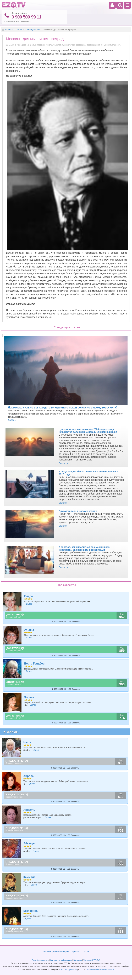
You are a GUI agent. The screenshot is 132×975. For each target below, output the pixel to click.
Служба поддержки (40, 960)
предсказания (93, 45)
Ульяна (29, 629)
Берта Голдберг (35, 663)
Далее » (12, 420)
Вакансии (77, 960)
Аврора (28, 776)
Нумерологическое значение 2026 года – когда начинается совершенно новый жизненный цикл (88, 430)
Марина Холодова (17, 45)
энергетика (69, 45)
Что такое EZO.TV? (91, 960)
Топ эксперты (10, 731)
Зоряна (29, 697)
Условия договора (69, 969)
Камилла (29, 877)
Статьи (19, 29)
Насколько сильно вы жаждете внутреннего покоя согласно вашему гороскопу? (63, 407)
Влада (28, 596)
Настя (27, 742)
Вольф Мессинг (37, 45)
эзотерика (80, 45)
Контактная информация (61, 960)
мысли (49, 45)
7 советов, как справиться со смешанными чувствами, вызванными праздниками (84, 548)
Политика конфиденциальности (100, 969)
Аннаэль (29, 809)
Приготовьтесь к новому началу (78, 511)
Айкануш (29, 843)
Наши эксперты (61, 951)
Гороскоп (75, 951)
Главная (9, 29)
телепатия (58, 45)
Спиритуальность (33, 29)
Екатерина (30, 910)
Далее (29, 604)
